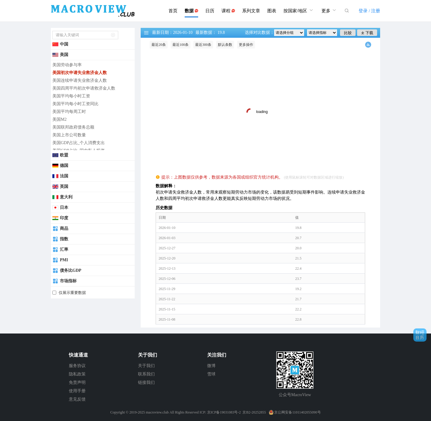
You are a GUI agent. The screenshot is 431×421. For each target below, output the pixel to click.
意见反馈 (77, 399)
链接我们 (146, 382)
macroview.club (157, 412)
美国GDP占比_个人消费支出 (78, 143)
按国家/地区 (298, 10)
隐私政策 (77, 374)
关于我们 (146, 365)
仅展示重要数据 (72, 292)
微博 (211, 365)
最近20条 (158, 45)
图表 (271, 10)
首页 (173, 10)
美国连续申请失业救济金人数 (79, 80)
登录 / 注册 (369, 10)
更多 (329, 10)
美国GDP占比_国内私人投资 (78, 150)
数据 (191, 10)
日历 (209, 10)
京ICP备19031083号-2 (224, 412)
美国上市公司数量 (69, 135)
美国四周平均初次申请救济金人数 (83, 88)
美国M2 (59, 119)
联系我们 (146, 374)
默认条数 (225, 45)
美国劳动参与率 (67, 65)
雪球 (211, 374)
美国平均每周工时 (69, 111)
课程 (228, 10)
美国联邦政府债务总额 (73, 127)
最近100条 (180, 45)
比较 (348, 33)
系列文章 (251, 10)
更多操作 (246, 45)
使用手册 (77, 391)
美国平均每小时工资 (71, 96)
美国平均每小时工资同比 (75, 104)
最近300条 (203, 45)
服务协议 (77, 365)
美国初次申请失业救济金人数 (79, 72)
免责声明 (77, 382)
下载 (367, 33)
